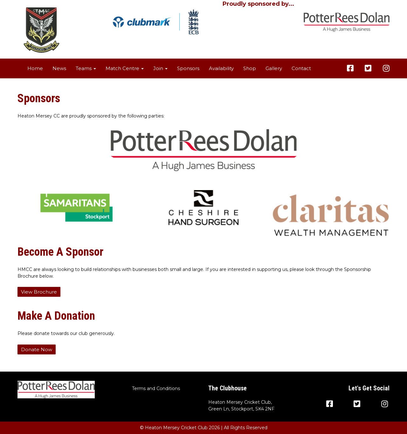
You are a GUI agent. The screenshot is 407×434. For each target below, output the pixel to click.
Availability (221, 68)
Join (160, 68)
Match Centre (125, 68)
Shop (249, 68)
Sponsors (188, 68)
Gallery (274, 68)
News (59, 68)
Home (35, 68)
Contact (301, 68)
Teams (86, 68)
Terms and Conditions (156, 388)
